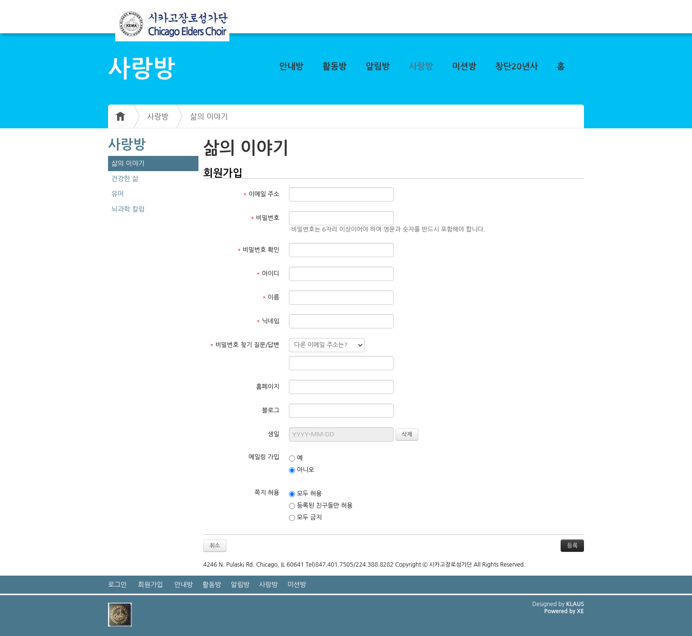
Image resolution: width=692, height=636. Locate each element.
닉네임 (268, 321)
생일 (273, 434)
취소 (214, 546)
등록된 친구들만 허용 (321, 505)
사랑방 (421, 66)
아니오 (301, 470)
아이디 (268, 273)
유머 (117, 194)
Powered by (560, 611)
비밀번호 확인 (258, 250)
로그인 (117, 584)
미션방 (464, 66)
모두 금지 (305, 517)
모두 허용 (305, 494)
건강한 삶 (124, 178)
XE (580, 611)
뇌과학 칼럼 (128, 209)
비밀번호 (265, 218)
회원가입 (150, 584)
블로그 (270, 410)
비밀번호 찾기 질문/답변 (244, 345)
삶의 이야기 (209, 116)
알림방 (378, 66)
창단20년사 (516, 66)
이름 (270, 297)
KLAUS (575, 604)
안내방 (291, 66)
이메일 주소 (261, 194)
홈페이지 (267, 387)
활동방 (335, 66)
